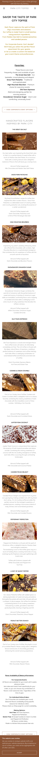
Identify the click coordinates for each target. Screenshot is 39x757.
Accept (19, 752)
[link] (19, 8)
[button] (4, 8)
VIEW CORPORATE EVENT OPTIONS (19, 109)
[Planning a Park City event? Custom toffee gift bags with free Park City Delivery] (19, 2)
